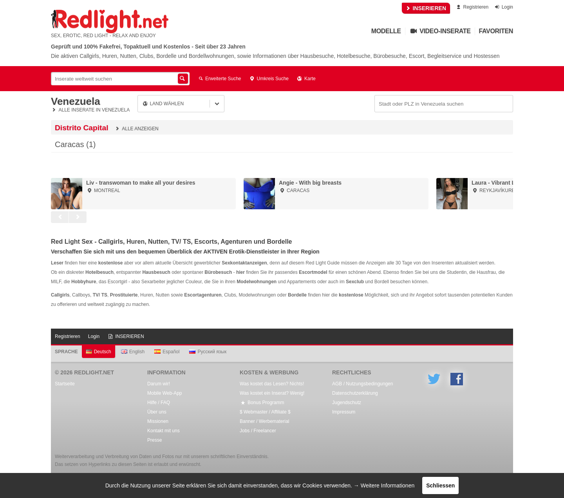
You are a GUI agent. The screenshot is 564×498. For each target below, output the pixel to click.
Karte (306, 78)
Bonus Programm (262, 402)
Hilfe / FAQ (158, 402)
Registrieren (471, 7)
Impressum (343, 412)
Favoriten (496, 31)
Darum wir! (158, 384)
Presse (154, 440)
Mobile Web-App (164, 393)
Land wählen (163, 103)
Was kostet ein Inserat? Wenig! (272, 393)
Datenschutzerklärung (355, 393)
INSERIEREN (426, 8)
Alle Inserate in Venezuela (90, 110)
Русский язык (207, 351)
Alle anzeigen (136, 128)
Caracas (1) (75, 144)
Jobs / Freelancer (258, 430)
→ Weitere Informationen (384, 485)
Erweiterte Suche (219, 78)
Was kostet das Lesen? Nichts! (272, 384)
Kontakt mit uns (163, 430)
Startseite (65, 384)
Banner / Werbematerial (264, 421)
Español (166, 351)
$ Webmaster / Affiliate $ (265, 412)
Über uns (156, 412)
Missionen (157, 421)
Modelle (386, 31)
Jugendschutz (346, 402)
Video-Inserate (440, 31)
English (133, 351)
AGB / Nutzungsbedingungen (362, 384)
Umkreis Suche (269, 78)
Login (503, 7)
